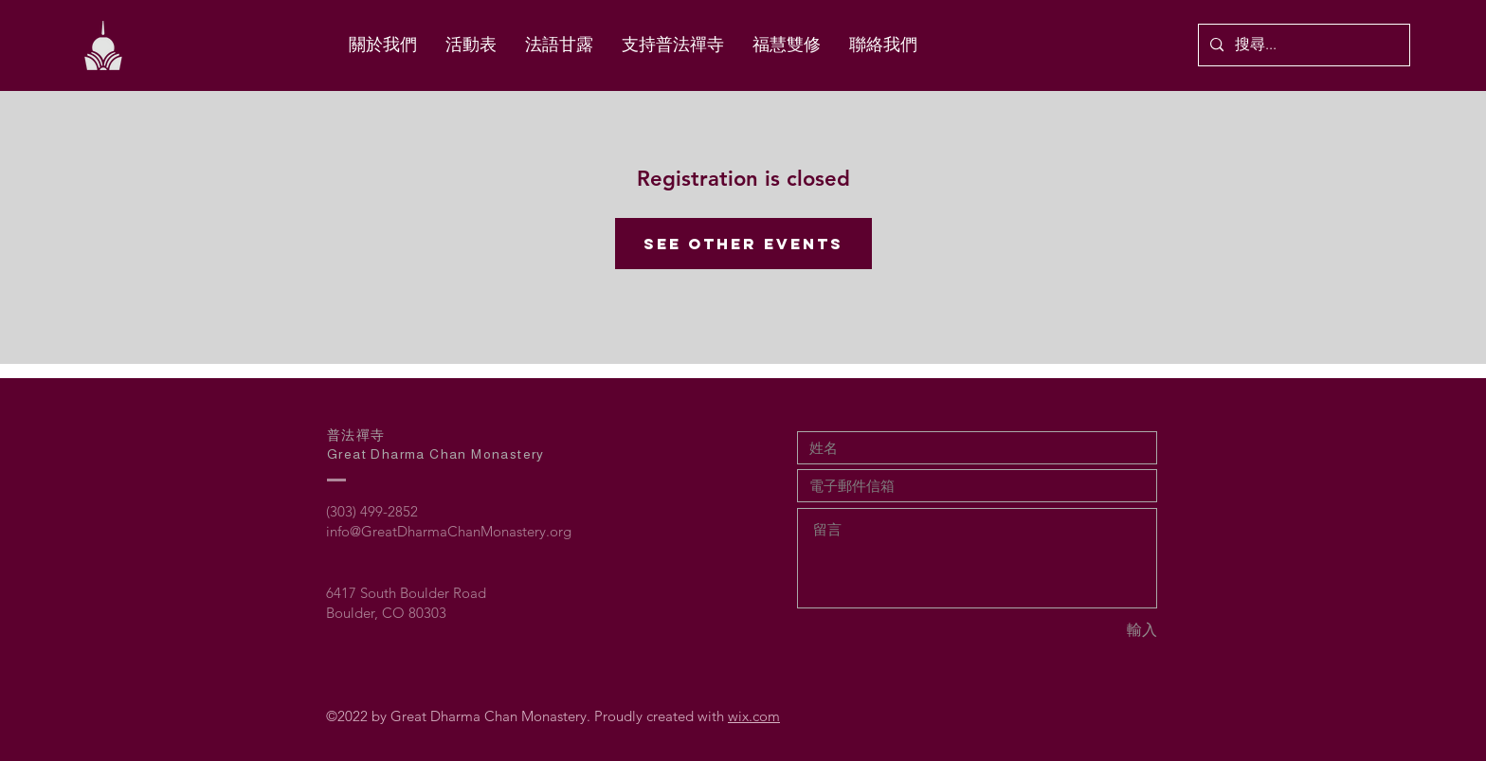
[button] (786, 44)
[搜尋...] (1302, 45)
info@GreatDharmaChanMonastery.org (448, 531)
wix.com (754, 716)
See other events (743, 243)
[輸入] (1090, 630)
